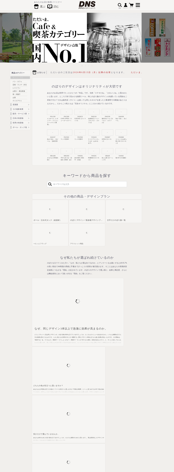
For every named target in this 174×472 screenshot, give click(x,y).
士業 (90, 414)
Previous (16, 38)
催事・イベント (94, 404)
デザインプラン (129, 394)
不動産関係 (92, 397)
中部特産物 (110, 397)
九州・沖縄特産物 (112, 411)
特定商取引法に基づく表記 (94, 461)
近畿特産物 (110, 401)
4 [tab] (92, 66)
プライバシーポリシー (111, 461)
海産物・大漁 (58, 394)
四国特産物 (110, 407)
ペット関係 (92, 424)
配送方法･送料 (79, 461)
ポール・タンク (129, 387)
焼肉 (55, 397)
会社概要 (59, 461)
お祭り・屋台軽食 (19, 91)
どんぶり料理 (76, 404)
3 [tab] (89, 66)
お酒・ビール (58, 391)
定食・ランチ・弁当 (20, 85)
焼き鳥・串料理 (58, 401)
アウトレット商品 (130, 401)
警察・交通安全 (94, 431)
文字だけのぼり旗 (130, 391)
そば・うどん (58, 404)
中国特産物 (110, 404)
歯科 (90, 421)
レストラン (16, 88)
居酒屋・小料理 (58, 387)
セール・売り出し (94, 401)
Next (158, 38)
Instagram (91, 457)
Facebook (71, 457)
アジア (109, 423)
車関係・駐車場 (94, 411)
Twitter (81, 457)
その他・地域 (111, 426)
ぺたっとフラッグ (130, 397)
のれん (127, 404)
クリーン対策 (93, 437)
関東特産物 (110, 394)
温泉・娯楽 (92, 391)
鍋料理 (74, 397)
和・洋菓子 (16, 94)
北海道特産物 (111, 387)
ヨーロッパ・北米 (112, 419)
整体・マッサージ (94, 394)
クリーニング (93, 407)
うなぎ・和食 (76, 411)
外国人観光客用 (94, 427)
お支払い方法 (68, 461)
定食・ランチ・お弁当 (42, 396)
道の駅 (91, 434)
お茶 (14, 97)
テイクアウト (17, 101)
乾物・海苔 (75, 394)
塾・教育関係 (93, 387)
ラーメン (74, 391)
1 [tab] (82, 66)
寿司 (73, 401)
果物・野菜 (75, 387)
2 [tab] (85, 66)
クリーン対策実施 (41, 387)
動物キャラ (92, 417)
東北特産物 (110, 391)
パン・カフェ (17, 81)
